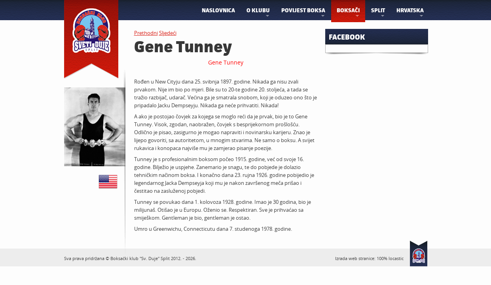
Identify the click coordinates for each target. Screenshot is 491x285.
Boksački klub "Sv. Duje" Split (140, 258)
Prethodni (146, 32)
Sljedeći (167, 32)
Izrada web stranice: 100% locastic (369, 258)
